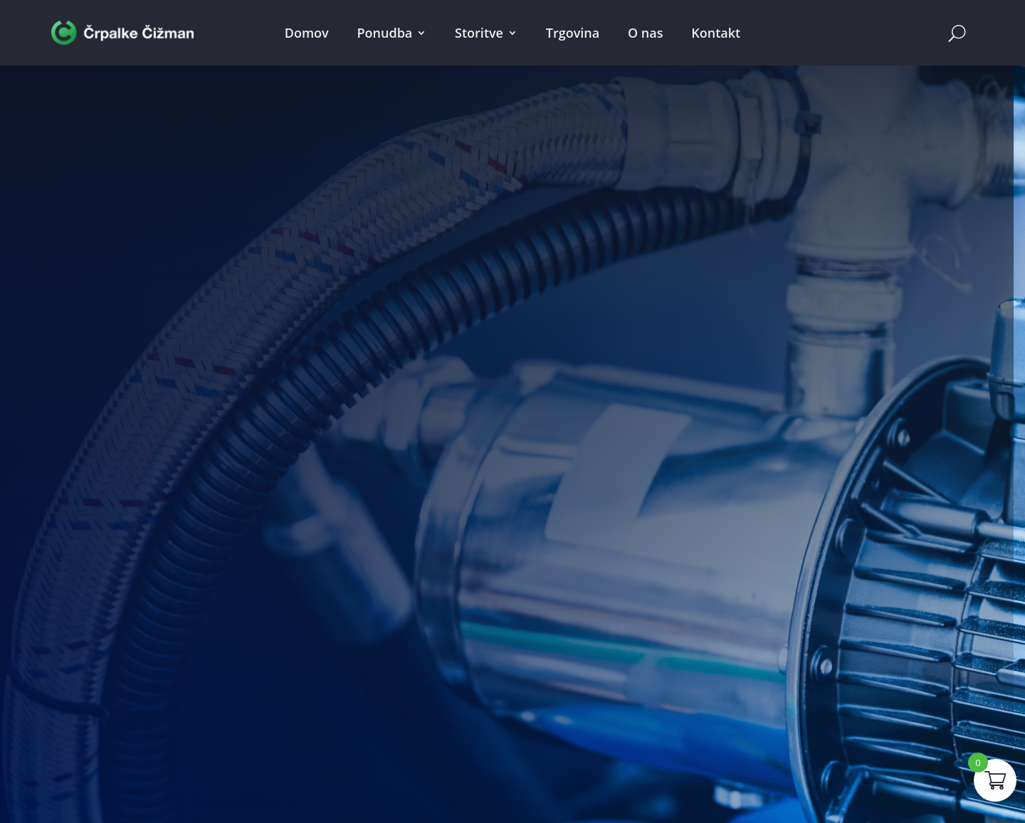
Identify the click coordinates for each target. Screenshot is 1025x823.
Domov (307, 32)
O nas (645, 32)
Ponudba (385, 32)
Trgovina (572, 32)
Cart (939, 32)
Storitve (479, 32)
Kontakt (715, 32)
